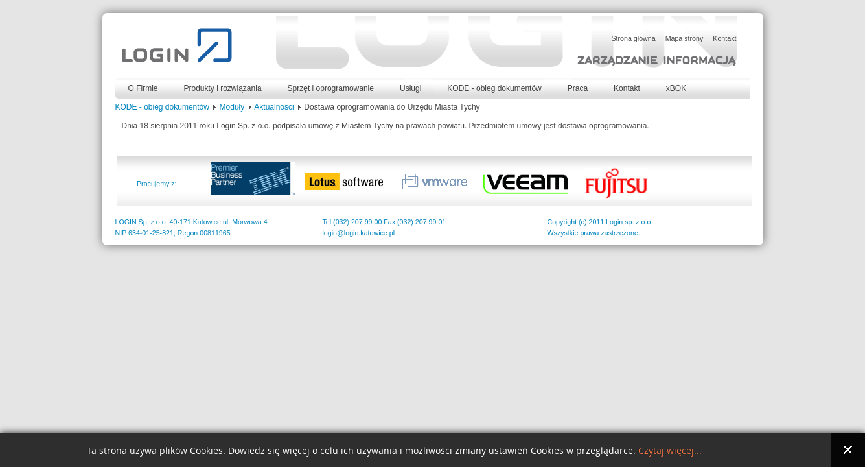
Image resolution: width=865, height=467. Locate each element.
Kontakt (627, 88)
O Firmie (143, 88)
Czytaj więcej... (670, 451)
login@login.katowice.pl (359, 233)
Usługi (410, 88)
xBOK (676, 88)
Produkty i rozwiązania (223, 88)
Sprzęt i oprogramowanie (331, 88)
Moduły (232, 107)
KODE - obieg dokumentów (494, 88)
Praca (578, 88)
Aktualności (274, 107)
